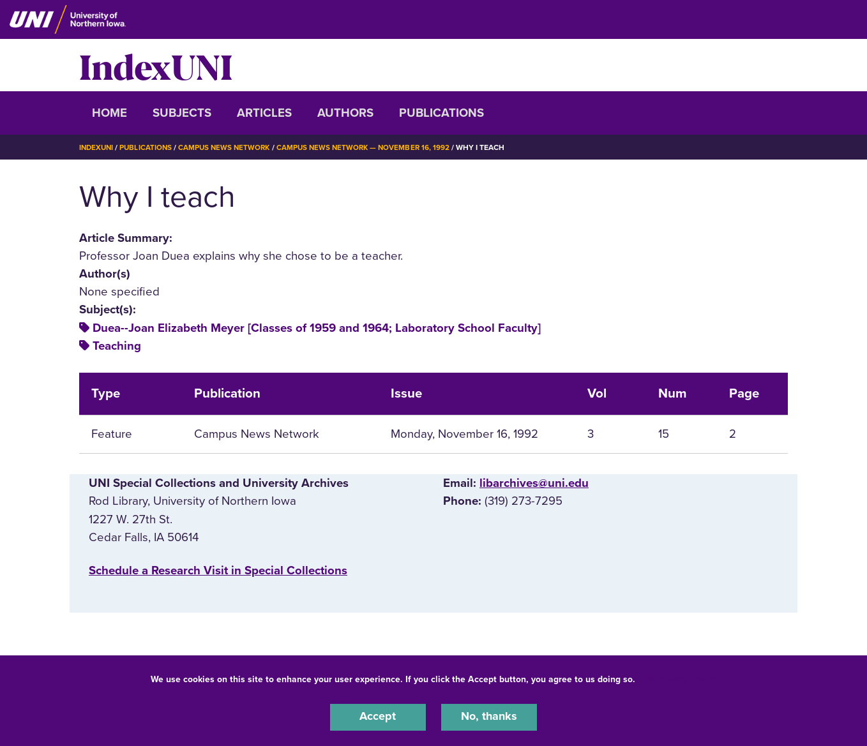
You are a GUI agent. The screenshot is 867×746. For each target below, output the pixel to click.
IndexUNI (155, 65)
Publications (441, 113)
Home (109, 113)
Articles (264, 113)
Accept (377, 717)
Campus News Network (229, 147)
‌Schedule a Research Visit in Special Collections (218, 570)
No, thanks (489, 717)
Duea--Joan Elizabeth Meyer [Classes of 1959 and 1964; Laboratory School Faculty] (317, 328)
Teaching (117, 346)
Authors (345, 113)
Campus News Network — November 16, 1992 (372, 147)
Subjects (182, 113)
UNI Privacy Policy (678, 678)
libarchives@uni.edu (534, 483)
